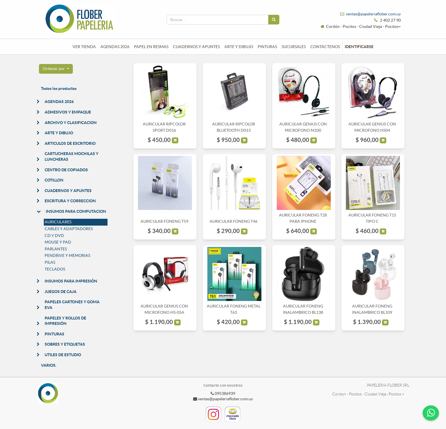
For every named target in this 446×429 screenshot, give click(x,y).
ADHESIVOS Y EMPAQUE (68, 112)
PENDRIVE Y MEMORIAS (67, 255)
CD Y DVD (54, 235)
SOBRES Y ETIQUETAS (65, 344)
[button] (56, 69)
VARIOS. (48, 365)
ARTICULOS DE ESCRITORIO (70, 143)
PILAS (50, 262)
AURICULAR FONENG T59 (164, 221)
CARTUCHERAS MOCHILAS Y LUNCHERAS (71, 156)
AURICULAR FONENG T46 (233, 221)
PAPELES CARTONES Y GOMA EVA (72, 305)
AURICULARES (58, 222)
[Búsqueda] (273, 19)
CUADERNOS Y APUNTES (68, 190)
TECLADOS (55, 269)
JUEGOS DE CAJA (61, 291)
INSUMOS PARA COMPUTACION (76, 211)
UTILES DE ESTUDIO (63, 354)
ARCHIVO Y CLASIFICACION (71, 122)
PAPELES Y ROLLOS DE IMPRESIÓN (65, 321)
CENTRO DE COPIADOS (66, 170)
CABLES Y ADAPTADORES (69, 228)
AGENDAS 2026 (59, 101)
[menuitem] (84, 46)
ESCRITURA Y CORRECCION (70, 201)
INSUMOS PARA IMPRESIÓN (71, 281)
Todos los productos (59, 88)
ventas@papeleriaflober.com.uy (373, 14)
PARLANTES (56, 249)
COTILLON (54, 180)
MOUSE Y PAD (58, 242)
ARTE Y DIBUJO (59, 133)
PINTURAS (54, 334)
